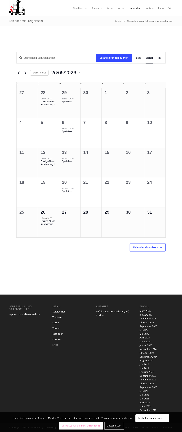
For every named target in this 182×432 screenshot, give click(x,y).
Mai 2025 (144, 333)
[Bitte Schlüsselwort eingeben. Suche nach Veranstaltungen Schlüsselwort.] (56, 57)
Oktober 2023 (147, 383)
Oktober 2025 (147, 322)
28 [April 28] (43, 92)
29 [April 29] (64, 92)
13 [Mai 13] (64, 152)
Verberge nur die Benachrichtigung (81, 425)
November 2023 (148, 379)
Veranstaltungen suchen (114, 57)
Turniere (57, 317)
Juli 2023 (144, 391)
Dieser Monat (39, 72)
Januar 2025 (146, 345)
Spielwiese (67, 101)
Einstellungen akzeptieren (152, 418)
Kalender (57, 333)
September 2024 (148, 356)
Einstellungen (114, 425)
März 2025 (145, 341)
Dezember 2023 (148, 375)
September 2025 (148, 326)
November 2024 (148, 349)
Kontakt (56, 339)
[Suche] (169, 8)
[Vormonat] (18, 73)
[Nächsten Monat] (25, 73)
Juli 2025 (144, 330)
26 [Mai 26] (43, 212)
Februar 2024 (147, 371)
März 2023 (145, 406)
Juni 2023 (144, 394)
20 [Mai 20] (64, 182)
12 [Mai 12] (43, 152)
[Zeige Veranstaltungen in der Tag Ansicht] (159, 57)
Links (55, 344)
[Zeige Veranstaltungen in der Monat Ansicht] (149, 57)
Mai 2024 (144, 368)
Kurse (55, 322)
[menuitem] (80, 8)
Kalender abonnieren (145, 247)
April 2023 (145, 402)
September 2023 (148, 387)
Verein (56, 328)
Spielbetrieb (59, 311)
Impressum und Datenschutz (24, 314)
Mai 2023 (144, 398)
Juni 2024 (144, 364)
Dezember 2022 (148, 410)
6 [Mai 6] (63, 122)
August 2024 (146, 360)
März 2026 (145, 310)
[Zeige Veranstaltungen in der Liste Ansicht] (138, 57)
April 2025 (145, 337)
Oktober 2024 (147, 352)
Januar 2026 (146, 314)
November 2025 (148, 318)
